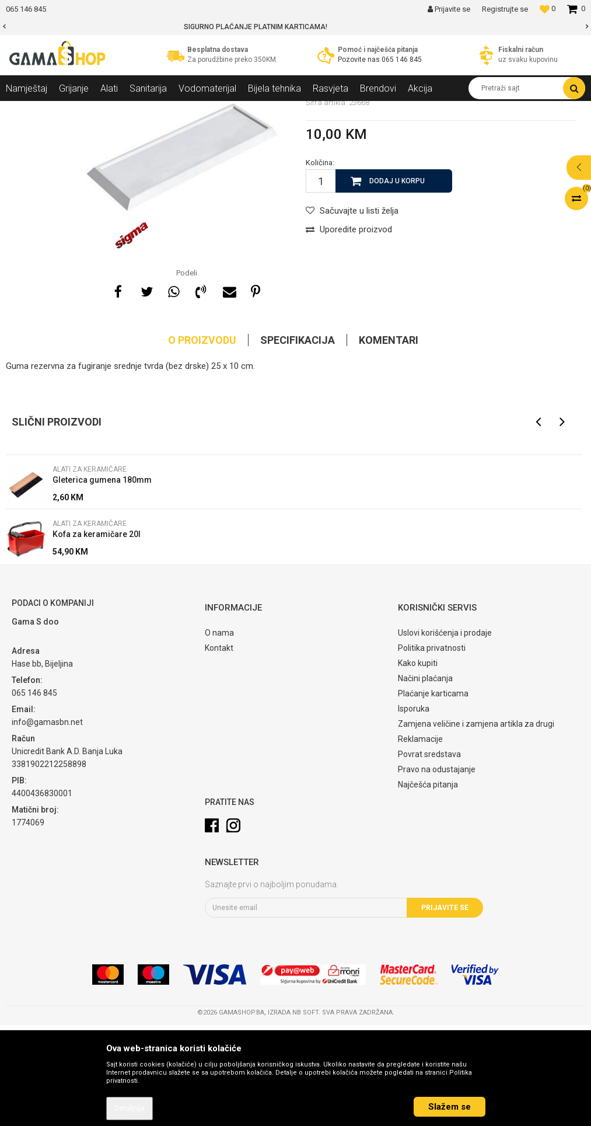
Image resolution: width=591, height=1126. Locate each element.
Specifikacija (297, 441)
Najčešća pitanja (428, 885)
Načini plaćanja (425, 779)
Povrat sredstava (429, 855)
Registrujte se (505, 9)
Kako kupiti (418, 764)
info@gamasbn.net (47, 823)
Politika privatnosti (432, 749)
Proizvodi (69, 110)
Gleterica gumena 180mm (102, 580)
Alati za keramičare (153, 110)
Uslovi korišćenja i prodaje (445, 733)
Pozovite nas (360, 59)
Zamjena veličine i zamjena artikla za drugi (476, 824)
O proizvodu (202, 441)
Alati (103, 110)
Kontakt (219, 749)
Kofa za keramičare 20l (97, 635)
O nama (219, 733)
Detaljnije (129, 1108)
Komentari (388, 441)
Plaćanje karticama (433, 794)
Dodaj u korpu (397, 282)
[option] (295, 27)
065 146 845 (402, 59)
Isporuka (413, 809)
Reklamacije (420, 840)
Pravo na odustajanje (436, 870)
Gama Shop (24, 110)
